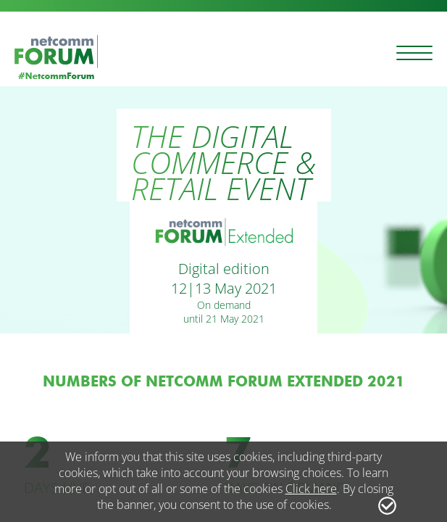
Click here (311, 489)
